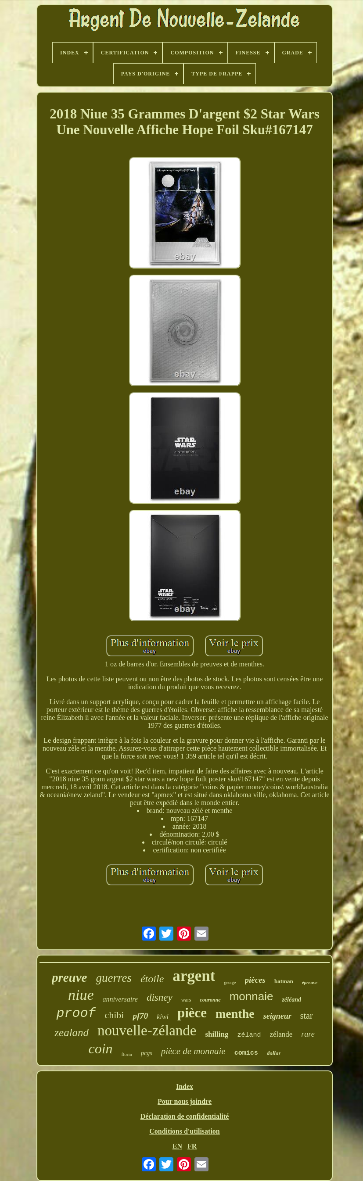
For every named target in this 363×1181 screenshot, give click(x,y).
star (306, 1015)
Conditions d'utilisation (184, 1131)
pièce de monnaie (193, 1051)
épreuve (309, 982)
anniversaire (120, 999)
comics (246, 1053)
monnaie (251, 996)
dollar (274, 1053)
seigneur (277, 1016)
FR (192, 1146)
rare (307, 1034)
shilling (216, 1034)
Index (184, 1086)
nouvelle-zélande (146, 1030)
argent (194, 975)
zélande (281, 1034)
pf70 (140, 1015)
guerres (114, 977)
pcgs (146, 1053)
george (230, 982)
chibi (114, 1014)
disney (160, 997)
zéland (249, 1035)
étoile (152, 978)
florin (127, 1054)
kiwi (163, 1016)
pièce (192, 1012)
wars (186, 1000)
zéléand (291, 999)
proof (76, 1013)
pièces (255, 979)
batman (283, 981)
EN (177, 1146)
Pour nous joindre (185, 1101)
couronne (210, 1000)
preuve (69, 977)
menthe (235, 1013)
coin (101, 1048)
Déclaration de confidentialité (184, 1116)
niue (81, 995)
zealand (71, 1032)
